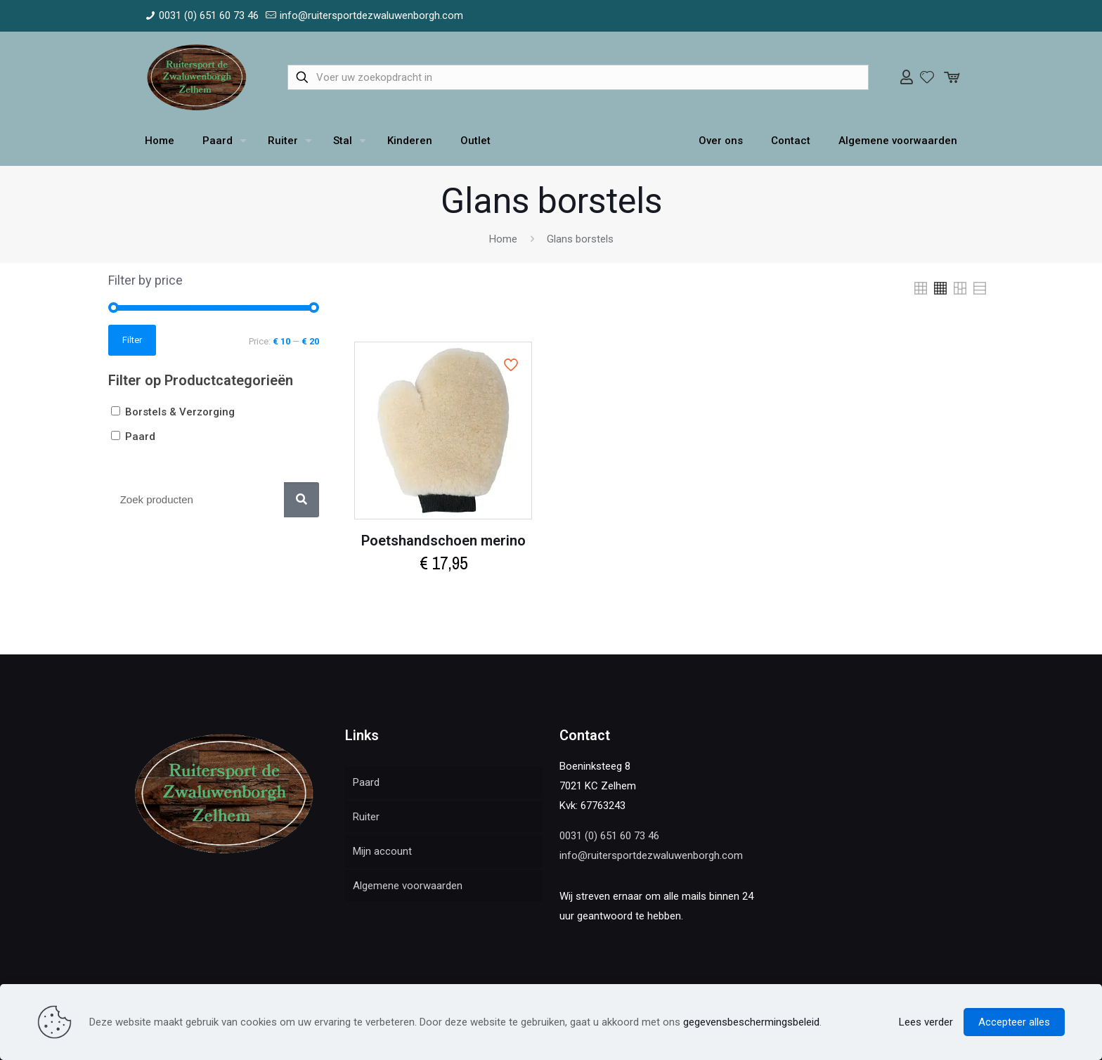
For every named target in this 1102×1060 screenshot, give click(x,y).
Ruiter (366, 816)
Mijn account (382, 851)
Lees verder (926, 1022)
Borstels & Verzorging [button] (180, 412)
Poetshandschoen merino (443, 540)
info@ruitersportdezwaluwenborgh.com (651, 855)
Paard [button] (140, 436)
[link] (920, 288)
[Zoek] (301, 499)
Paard (366, 782)
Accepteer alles (1014, 1022)
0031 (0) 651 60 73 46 (609, 835)
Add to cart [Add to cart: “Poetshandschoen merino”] (443, 593)
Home (503, 239)
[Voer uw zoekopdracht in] (578, 77)
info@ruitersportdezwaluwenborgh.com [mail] (371, 15)
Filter (132, 340)
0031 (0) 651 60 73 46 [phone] (209, 15)
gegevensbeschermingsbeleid (751, 1022)
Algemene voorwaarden (407, 885)
